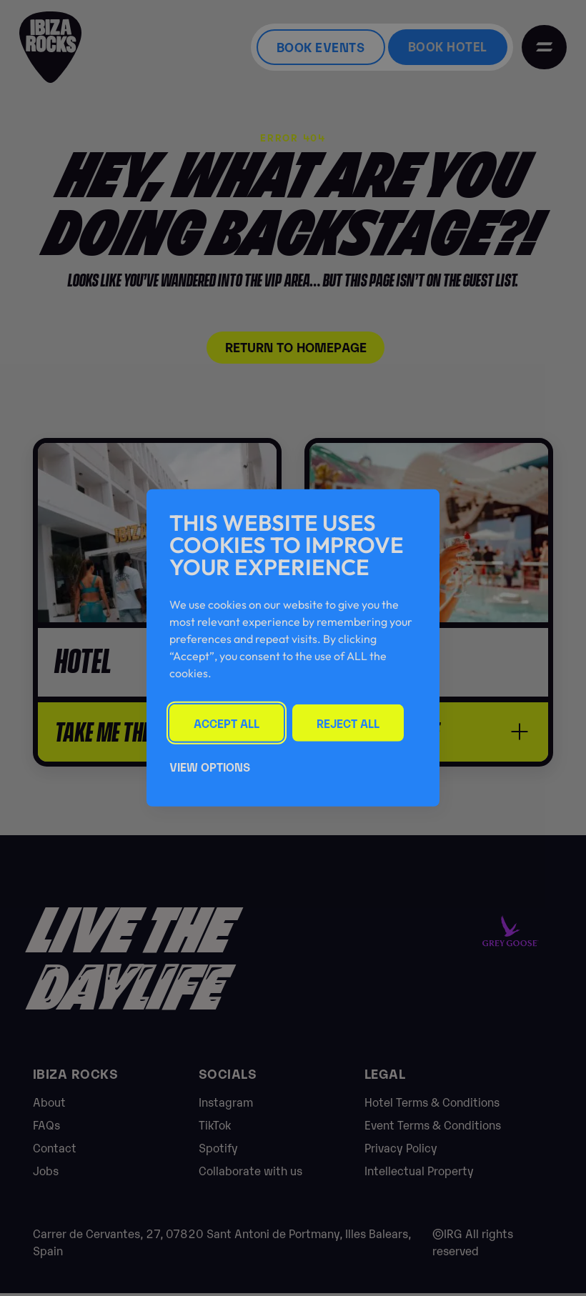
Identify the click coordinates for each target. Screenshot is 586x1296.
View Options (209, 767)
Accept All (227, 722)
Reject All (350, 722)
